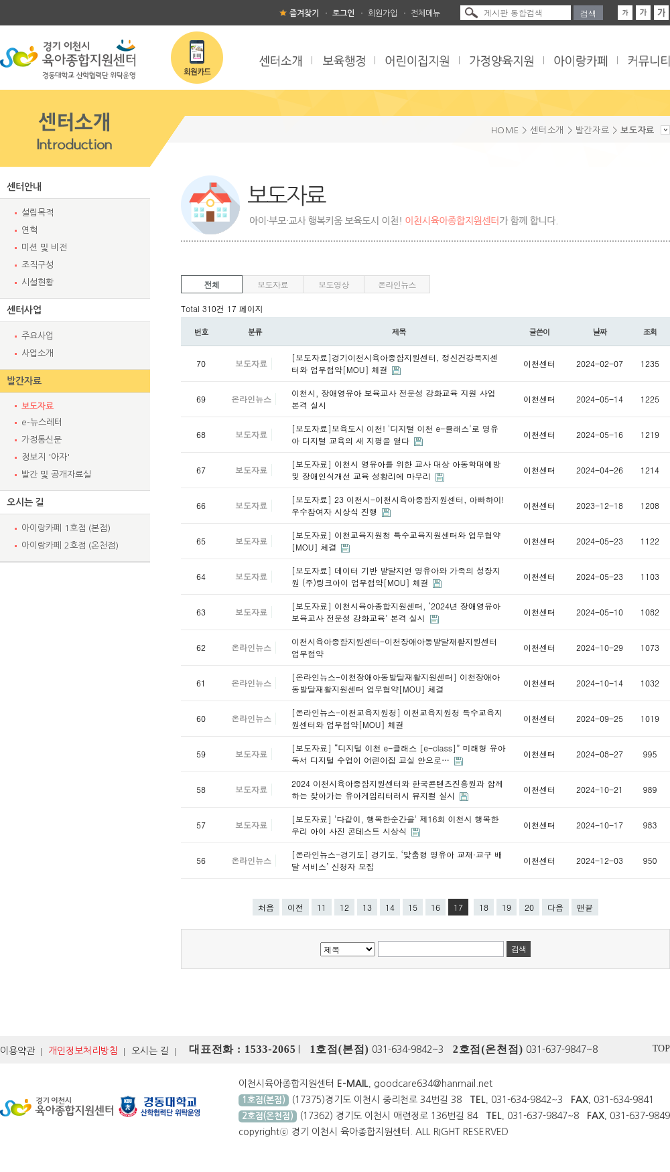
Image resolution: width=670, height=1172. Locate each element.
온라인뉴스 (397, 284)
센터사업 (24, 310)
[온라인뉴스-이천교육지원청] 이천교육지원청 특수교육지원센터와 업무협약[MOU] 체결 (397, 718)
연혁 (29, 230)
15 (412, 907)
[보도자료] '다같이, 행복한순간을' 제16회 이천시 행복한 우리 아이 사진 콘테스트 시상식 (395, 824)
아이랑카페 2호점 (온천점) (70, 545)
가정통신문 (41, 439)
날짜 (600, 331)
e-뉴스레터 (41, 422)
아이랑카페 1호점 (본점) (66, 528)
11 (321, 907)
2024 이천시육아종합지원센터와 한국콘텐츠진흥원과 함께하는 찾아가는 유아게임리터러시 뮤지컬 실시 (397, 789)
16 (435, 907)
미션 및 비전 (44, 247)
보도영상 (333, 284)
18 (483, 907)
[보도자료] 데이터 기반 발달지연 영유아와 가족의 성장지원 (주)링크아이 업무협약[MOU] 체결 (395, 576)
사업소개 (37, 353)
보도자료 (37, 406)
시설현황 (37, 282)
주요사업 (37, 336)
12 (344, 907)
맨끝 (585, 907)
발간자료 (24, 381)
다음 (555, 907)
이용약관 (17, 1050)
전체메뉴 (425, 13)
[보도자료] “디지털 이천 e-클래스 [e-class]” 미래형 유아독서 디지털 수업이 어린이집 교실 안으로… (398, 753)
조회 (650, 331)
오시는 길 (25, 502)
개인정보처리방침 (83, 1050)
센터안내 (24, 187)
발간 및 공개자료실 (56, 474)
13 (367, 907)
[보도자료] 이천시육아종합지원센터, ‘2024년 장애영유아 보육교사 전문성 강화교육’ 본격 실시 (395, 612)
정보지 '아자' (45, 457)
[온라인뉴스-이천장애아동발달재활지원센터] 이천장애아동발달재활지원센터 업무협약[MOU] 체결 (395, 682)
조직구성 (37, 265)
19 (506, 907)
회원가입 (382, 13)
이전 (295, 907)
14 (390, 907)
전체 (212, 284)
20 (529, 907)
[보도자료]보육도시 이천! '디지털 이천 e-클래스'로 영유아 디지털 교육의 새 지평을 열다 (394, 434)
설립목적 (37, 212)
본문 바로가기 (0, 0)
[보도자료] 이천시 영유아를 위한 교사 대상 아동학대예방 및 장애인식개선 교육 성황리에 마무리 (395, 470)
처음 (266, 907)
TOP (661, 1048)
